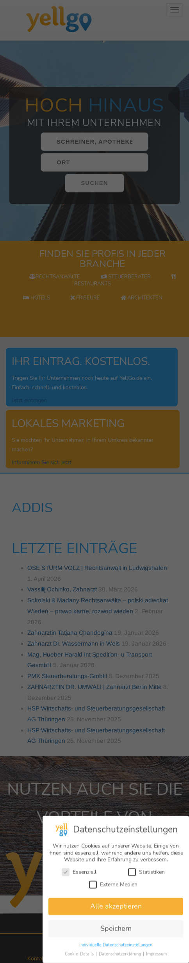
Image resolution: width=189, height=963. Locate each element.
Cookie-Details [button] (80, 959)
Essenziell (79, 877)
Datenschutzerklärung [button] (120, 959)
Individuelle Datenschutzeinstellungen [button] (115, 950)
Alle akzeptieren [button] (116, 911)
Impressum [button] (156, 959)
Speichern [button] (116, 933)
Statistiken (146, 877)
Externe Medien (113, 889)
